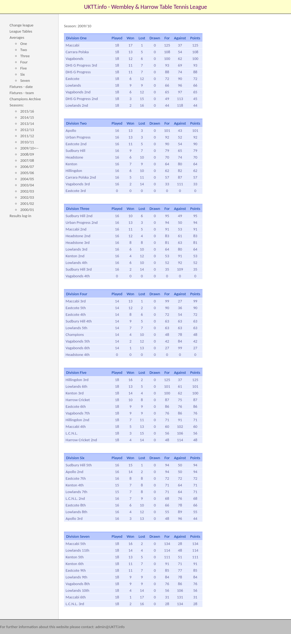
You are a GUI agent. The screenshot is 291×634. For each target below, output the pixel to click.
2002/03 (27, 191)
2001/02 (27, 203)
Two (23, 49)
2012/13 (27, 129)
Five (23, 68)
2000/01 (27, 209)
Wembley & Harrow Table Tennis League (159, 6)
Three (25, 55)
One (23, 43)
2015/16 (27, 111)
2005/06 (27, 172)
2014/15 (27, 117)
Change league (21, 25)
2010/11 (27, 142)
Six (22, 74)
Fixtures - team (22, 92)
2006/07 (27, 166)
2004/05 (27, 178)
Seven (25, 80)
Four (24, 62)
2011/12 (27, 135)
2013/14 (27, 123)
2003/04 (27, 185)
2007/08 (27, 160)
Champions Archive (25, 99)
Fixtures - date (21, 86)
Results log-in (20, 215)
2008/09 (27, 154)
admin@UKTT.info (110, 626)
